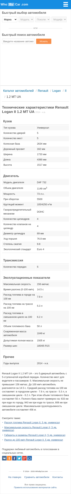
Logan (56, 90)
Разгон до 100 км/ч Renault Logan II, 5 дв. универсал (33, 439)
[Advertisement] (35, 65)
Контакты (57, 477)
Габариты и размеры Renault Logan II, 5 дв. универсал (34, 435)
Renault (43, 90)
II (66, 90)
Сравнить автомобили (36, 477)
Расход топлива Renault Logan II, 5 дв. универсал (32, 422)
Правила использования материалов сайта (35, 487)
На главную (14, 477)
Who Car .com (14, 4)
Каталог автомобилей (18, 90)
